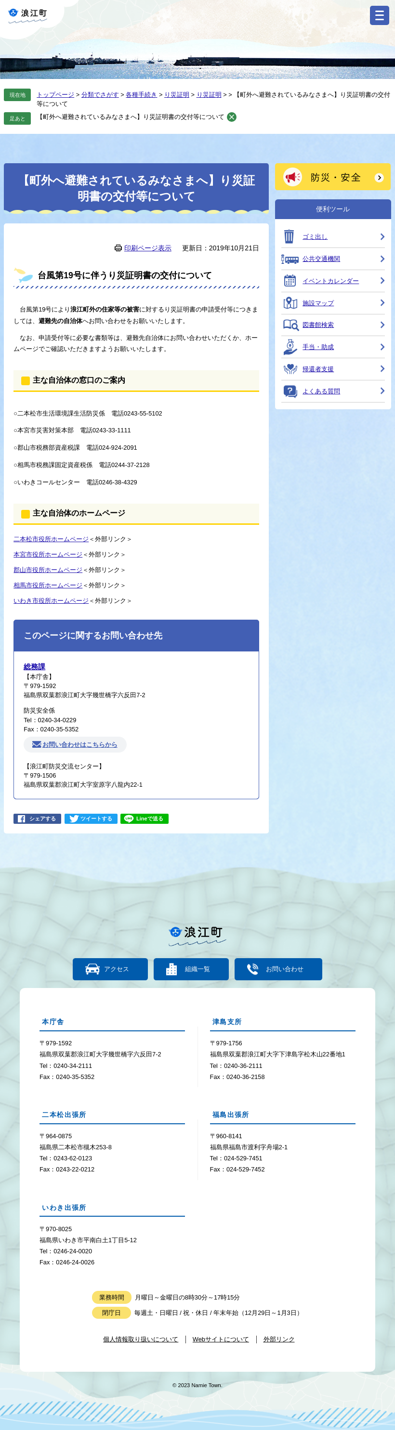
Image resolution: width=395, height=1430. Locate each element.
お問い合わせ (284, 969)
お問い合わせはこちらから (80, 744)
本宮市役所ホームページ (47, 554)
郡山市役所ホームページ (47, 569)
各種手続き (141, 94)
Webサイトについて (221, 1339)
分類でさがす (100, 94)
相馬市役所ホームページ (47, 585)
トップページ (55, 94)
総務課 (34, 667)
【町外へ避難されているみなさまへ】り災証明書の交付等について (130, 116)
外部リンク (279, 1339)
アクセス (117, 969)
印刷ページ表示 (147, 248)
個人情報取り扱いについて (140, 1339)
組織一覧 (197, 969)
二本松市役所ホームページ (51, 539)
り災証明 (176, 94)
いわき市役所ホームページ (51, 600)
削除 (232, 117)
